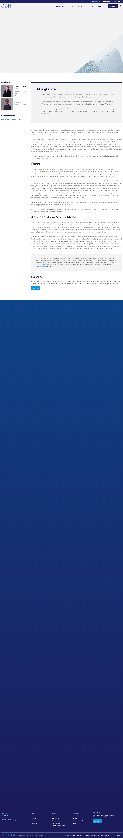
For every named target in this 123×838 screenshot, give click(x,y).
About (90, 6)
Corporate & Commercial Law (10, 119)
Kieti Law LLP (96, 1)
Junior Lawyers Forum (58, 825)
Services (75, 818)
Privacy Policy (94, 835)
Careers (101, 6)
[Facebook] (2, 835)
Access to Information (70, 835)
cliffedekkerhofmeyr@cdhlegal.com (44, 266)
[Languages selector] (117, 1)
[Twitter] (5, 835)
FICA (106, 835)
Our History (55, 818)
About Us (54, 816)
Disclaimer (101, 835)
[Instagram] (8, 835)
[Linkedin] (11, 835)
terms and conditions (43, 264)
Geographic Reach (78, 821)
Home (34, 816)
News (80, 6)
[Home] (6, 6)
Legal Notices (79, 835)
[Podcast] (17, 835)
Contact (34, 823)
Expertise (60, 6)
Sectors (75, 816)
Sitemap (110, 835)
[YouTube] (14, 835)
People (72, 6)
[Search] (120, 6)
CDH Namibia (106, 1)
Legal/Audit (87, 835)
